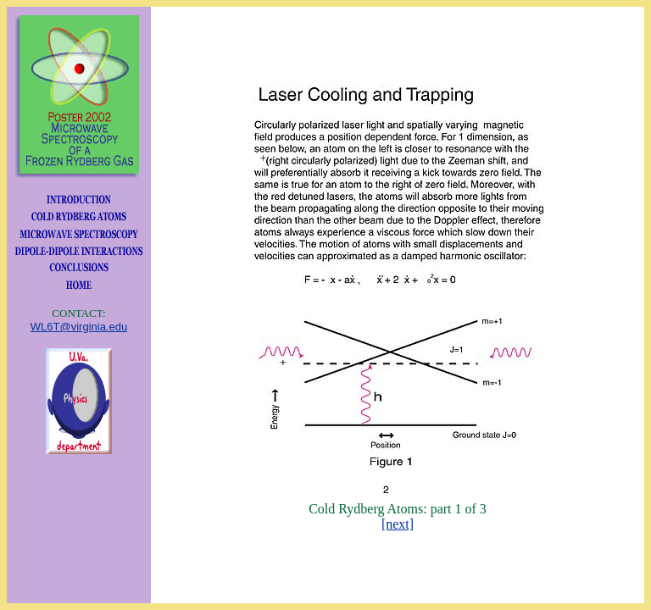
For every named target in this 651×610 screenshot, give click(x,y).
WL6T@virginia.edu (79, 326)
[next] (397, 524)
